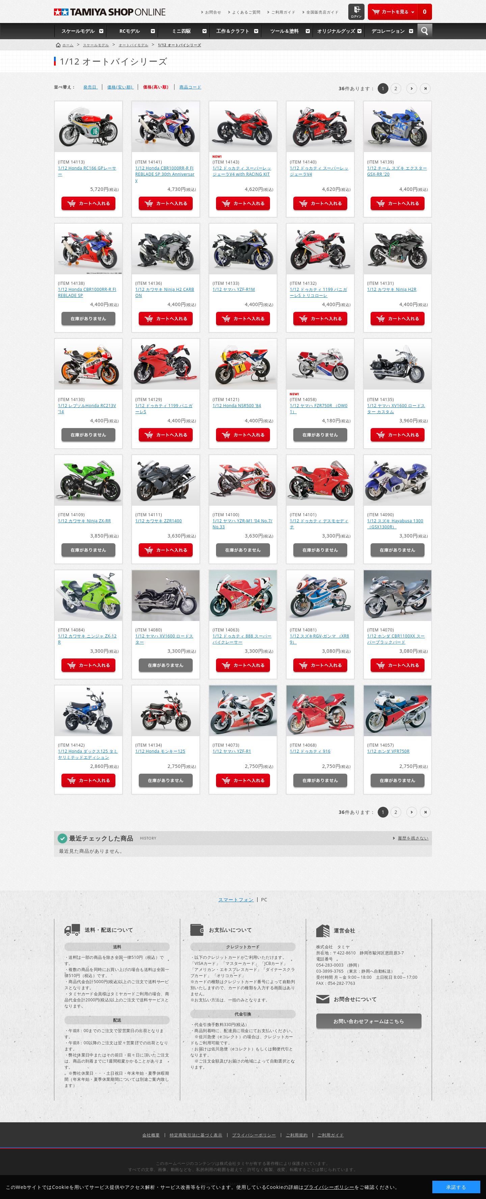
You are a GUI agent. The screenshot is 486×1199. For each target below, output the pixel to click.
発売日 (90, 87)
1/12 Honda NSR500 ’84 (237, 405)
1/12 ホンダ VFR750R (388, 751)
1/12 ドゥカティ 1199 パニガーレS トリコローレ (318, 292)
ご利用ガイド (283, 12)
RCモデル (129, 31)
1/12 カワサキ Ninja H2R (391, 289)
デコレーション (388, 31)
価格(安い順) (120, 87)
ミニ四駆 (181, 31)
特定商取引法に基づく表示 (196, 1135)
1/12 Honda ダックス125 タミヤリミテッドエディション (88, 754)
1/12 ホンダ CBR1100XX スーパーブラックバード (396, 639)
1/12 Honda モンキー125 (160, 751)
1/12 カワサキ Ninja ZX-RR (84, 521)
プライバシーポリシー (254, 1135)
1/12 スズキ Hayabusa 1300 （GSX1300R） (395, 524)
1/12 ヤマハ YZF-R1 (232, 751)
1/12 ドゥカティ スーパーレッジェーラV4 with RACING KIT (242, 171)
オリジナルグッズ (336, 31)
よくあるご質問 (246, 12)
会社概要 (151, 1135)
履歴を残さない (413, 838)
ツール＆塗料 (284, 31)
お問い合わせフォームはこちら (368, 1021)
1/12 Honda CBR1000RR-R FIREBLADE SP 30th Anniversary (164, 174)
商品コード (190, 87)
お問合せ (213, 12)
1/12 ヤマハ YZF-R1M (234, 289)
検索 (424, 31)
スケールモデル (77, 31)
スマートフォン (236, 899)
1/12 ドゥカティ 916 (310, 751)
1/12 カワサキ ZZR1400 (158, 521)
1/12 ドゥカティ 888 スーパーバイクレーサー (242, 639)
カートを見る (400, 12)
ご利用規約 (297, 1135)
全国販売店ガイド (322, 12)
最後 (425, 88)
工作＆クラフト (232, 31)
